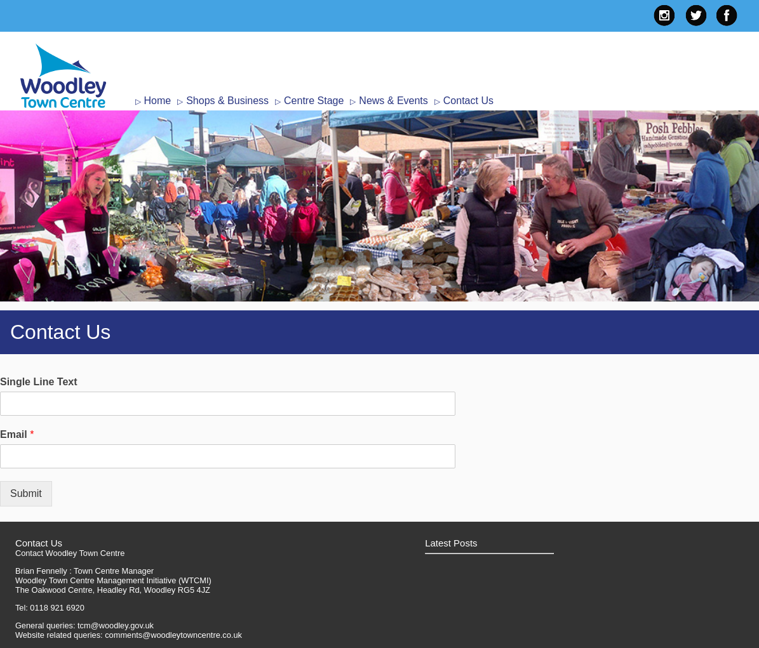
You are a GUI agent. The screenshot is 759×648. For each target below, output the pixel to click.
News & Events (393, 100)
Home (157, 100)
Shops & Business (227, 100)
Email (17, 434)
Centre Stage (314, 100)
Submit (26, 493)
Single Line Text (38, 381)
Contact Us (468, 100)
